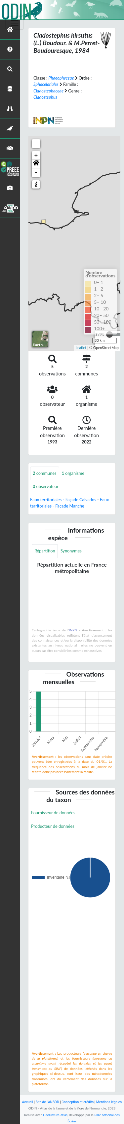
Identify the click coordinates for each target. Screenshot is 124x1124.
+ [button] (36, 155)
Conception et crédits (78, 1102)
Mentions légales (109, 1102)
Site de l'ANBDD (47, 1102)
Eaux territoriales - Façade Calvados (63, 499)
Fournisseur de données (53, 812)
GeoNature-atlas (55, 1115)
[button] (36, 164)
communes (45, 473)
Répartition (44, 550)
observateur (46, 486)
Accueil (27, 1102)
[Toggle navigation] (14, 23)
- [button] (36, 173)
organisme (73, 473)
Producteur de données (52, 826)
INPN (73, 630)
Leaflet (81, 347)
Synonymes (71, 550)
